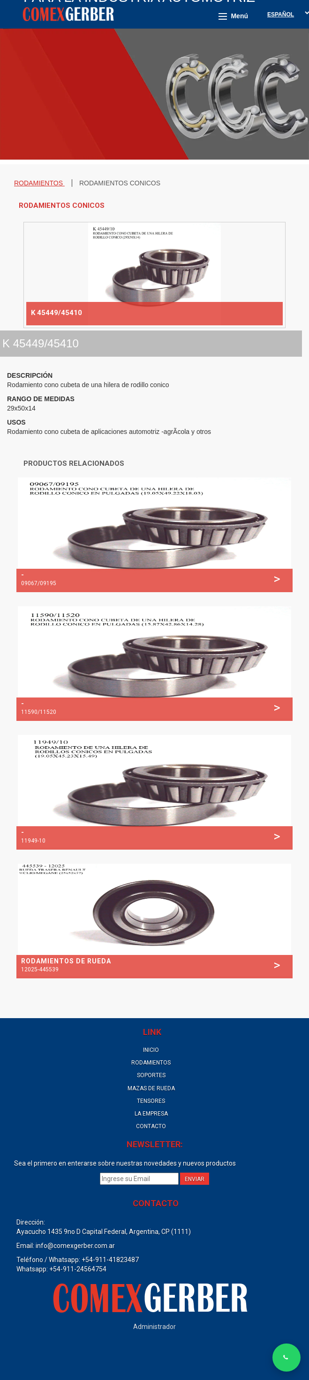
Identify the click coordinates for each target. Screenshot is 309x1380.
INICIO (151, 1050)
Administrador (154, 1326)
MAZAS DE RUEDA (151, 1088)
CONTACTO (151, 1126)
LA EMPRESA (151, 1113)
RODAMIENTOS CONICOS (119, 183)
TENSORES (151, 1101)
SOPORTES (151, 1075)
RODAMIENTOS (39, 183)
